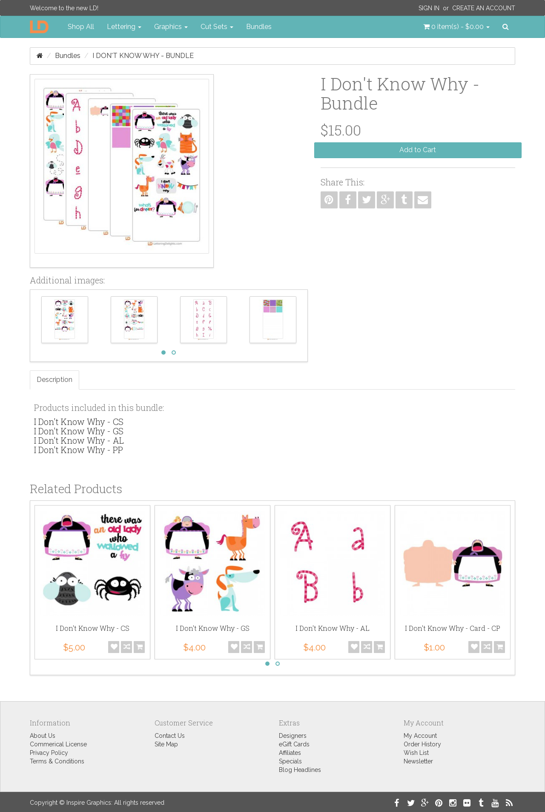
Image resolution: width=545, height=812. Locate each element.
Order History (422, 744)
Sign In (429, 8)
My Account (420, 735)
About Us (42, 735)
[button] (456, 27)
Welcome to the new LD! (64, 8)
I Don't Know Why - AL (79, 440)
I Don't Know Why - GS (78, 430)
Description (54, 380)
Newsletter (418, 761)
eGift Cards (294, 744)
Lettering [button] (124, 27)
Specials (290, 761)
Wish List (416, 752)
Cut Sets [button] (217, 27)
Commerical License (58, 744)
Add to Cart (417, 150)
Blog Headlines (300, 769)
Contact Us (170, 735)
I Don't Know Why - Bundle (143, 56)
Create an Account (483, 8)
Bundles (259, 27)
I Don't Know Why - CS (78, 421)
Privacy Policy (49, 752)
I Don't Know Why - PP (78, 449)
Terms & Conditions (57, 761)
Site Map (166, 744)
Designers (293, 735)
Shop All (81, 27)
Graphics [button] (171, 27)
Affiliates (290, 752)
